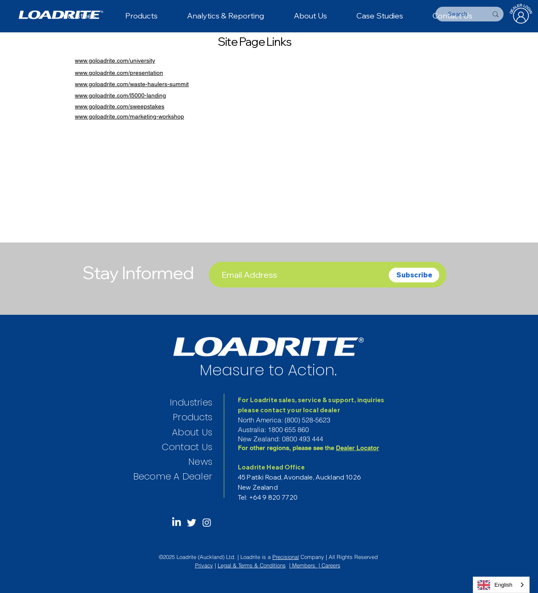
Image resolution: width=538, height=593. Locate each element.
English (494, 585)
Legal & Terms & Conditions (252, 565)
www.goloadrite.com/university (115, 60)
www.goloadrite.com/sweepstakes (119, 106)
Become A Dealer (172, 476)
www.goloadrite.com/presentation (119, 72)
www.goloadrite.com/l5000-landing (120, 95)
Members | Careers (315, 565)
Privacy (204, 565)
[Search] (457, 14)
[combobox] (501, 585)
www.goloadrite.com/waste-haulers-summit (132, 84)
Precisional (285, 556)
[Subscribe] (414, 275)
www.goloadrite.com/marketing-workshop (129, 116)
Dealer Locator (357, 447)
